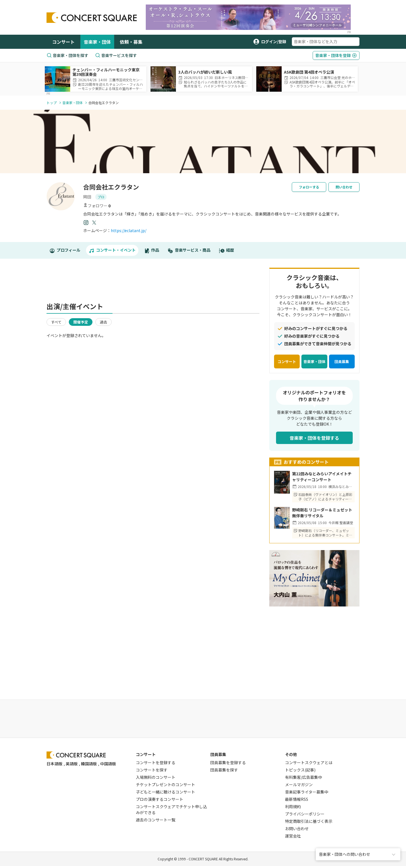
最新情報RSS (296, 799)
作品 (151, 250)
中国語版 (108, 763)
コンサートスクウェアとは (308, 762)
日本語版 (54, 763)
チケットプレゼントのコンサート (165, 784)
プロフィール (64, 250)
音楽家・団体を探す (67, 55)
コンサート (63, 41)
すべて (56, 322)
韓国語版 (89, 763)
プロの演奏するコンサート (159, 799)
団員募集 (341, 361)
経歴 (226, 250)
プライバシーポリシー (305, 814)
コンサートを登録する (155, 762)
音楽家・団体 (97, 41)
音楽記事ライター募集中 (306, 792)
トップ (52, 102)
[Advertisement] (153, 283)
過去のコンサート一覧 (155, 820)
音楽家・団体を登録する (314, 437)
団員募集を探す (224, 770)
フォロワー (97, 205)
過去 (103, 322)
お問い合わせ (297, 828)
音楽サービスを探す (116, 55)
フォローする (309, 186)
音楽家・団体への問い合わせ (344, 854)
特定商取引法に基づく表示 (308, 821)
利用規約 (293, 806)
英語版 (72, 763)
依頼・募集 (131, 41)
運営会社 (293, 836)
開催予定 (80, 322)
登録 (336, 55)
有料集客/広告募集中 (303, 777)
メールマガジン (299, 784)
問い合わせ (344, 186)
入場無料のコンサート (155, 777)
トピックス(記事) (300, 770)
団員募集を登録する (228, 762)
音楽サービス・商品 (188, 250)
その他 (291, 754)
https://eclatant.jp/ (128, 230)
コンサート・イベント (112, 250)
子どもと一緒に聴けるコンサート (165, 792)
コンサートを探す (151, 770)
